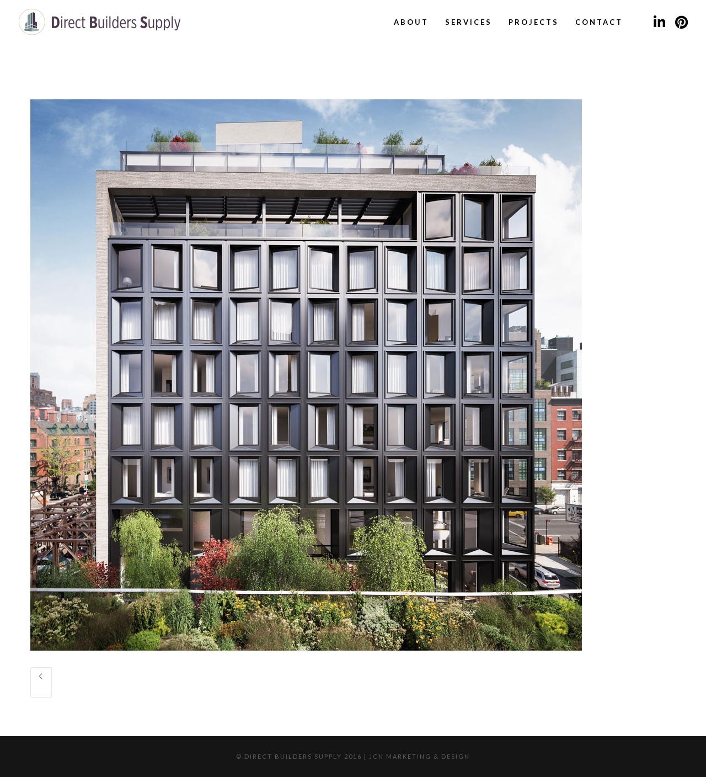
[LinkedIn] (659, 22)
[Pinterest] (681, 22)
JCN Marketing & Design (419, 756)
